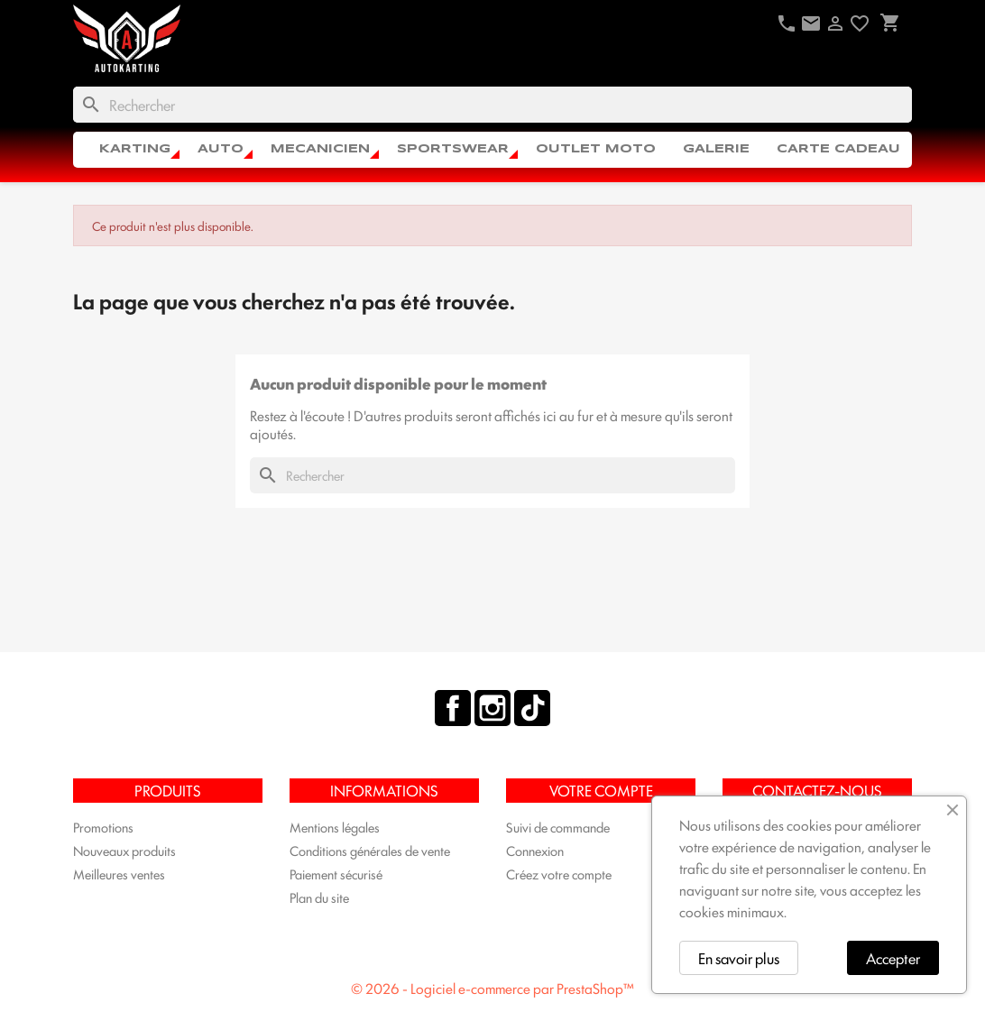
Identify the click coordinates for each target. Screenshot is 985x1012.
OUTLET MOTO (596, 149)
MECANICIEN (320, 149)
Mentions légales (335, 826)
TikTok (532, 708)
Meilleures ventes (119, 873)
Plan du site (319, 897)
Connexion (535, 850)
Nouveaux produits (124, 850)
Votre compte (601, 790)
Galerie (716, 149)
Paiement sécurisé (336, 873)
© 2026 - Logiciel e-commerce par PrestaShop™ (492, 988)
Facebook (453, 708)
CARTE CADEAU (838, 149)
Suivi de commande (558, 826)
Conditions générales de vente (370, 850)
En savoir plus (738, 958)
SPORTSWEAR (453, 149)
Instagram (492, 708)
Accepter (893, 958)
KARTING (134, 149)
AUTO (221, 149)
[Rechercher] (492, 105)
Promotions (103, 826)
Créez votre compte (559, 873)
